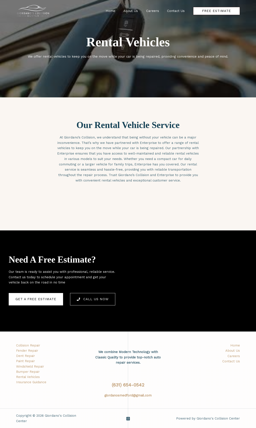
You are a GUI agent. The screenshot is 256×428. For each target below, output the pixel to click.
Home (235, 345)
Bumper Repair (28, 372)
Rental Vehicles (28, 378)
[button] (216, 11)
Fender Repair (27, 351)
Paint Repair (26, 361)
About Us (232, 351)
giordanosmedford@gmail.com (128, 395)
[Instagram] (128, 418)
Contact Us (231, 361)
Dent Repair (25, 356)
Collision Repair (28, 345)
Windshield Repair (30, 367)
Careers (233, 356)
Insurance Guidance (31, 383)
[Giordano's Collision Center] (33, 11)
